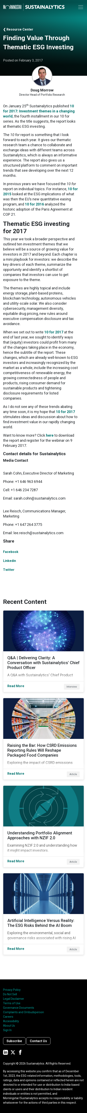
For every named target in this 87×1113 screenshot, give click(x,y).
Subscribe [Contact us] (14, 1041)
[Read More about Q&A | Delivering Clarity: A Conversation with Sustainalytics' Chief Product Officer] (43, 651)
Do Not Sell (10, 994)
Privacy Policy (12, 989)
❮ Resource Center (18, 29)
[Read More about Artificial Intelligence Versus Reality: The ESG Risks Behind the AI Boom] (43, 914)
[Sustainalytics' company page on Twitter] (12, 1052)
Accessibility (11, 1021)
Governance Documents (18, 1007)
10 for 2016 (34, 204)
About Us (9, 1025)
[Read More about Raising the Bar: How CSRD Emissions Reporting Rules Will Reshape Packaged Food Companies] (43, 739)
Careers (8, 1016)
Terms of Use (11, 1003)
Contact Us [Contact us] (38, 1041)
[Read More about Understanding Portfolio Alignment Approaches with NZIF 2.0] (43, 826)
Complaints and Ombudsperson (23, 1012)
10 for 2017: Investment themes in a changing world (39, 111)
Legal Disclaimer (13, 998)
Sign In (7, 1030)
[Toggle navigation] (81, 7)
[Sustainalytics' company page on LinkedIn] (5, 1052)
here (50, 435)
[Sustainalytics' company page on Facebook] (20, 1052)
